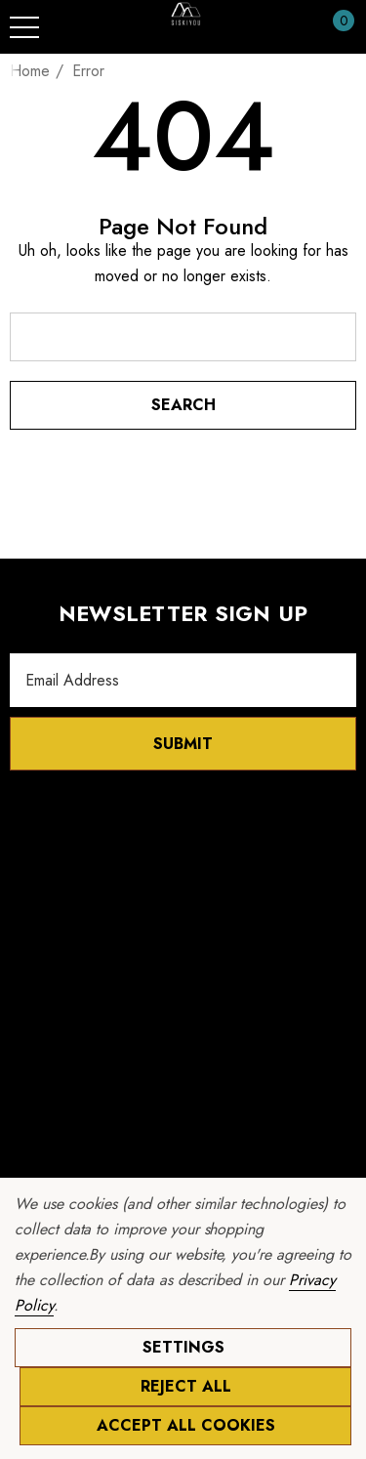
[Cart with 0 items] (333, 27)
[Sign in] (296, 27)
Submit (183, 743)
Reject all (186, 1386)
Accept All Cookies (186, 1425)
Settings (183, 1347)
